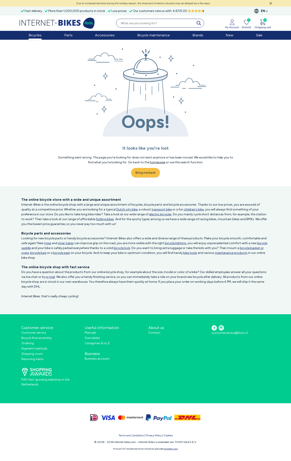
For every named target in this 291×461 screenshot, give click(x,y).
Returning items (32, 359)
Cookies (168, 435)
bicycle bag (38, 253)
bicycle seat (61, 253)
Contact (154, 333)
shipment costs (171, 449)
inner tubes (66, 243)
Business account (97, 359)
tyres (47, 243)
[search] (199, 23)
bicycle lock (122, 248)
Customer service (33, 333)
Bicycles (35, 35)
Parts (68, 35)
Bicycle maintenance (153, 35)
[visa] (108, 417)
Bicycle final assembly (36, 338)
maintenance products (231, 253)
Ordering (27, 343)
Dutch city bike (126, 209)
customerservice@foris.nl (230, 333)
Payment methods (34, 348)
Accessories (105, 35)
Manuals (90, 333)
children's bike (194, 209)
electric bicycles (160, 214)
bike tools (190, 253)
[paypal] (159, 417)
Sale (259, 35)
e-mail (50, 277)
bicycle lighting (175, 243)
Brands (197, 35)
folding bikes (105, 219)
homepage (157, 162)
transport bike (162, 209)
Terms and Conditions (131, 435)
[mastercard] (130, 417)
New (229, 35)
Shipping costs (32, 354)
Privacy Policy (154, 435)
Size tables (92, 338)
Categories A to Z (97, 343)
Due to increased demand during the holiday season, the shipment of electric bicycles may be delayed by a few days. (143, 3)
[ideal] (94, 417)
